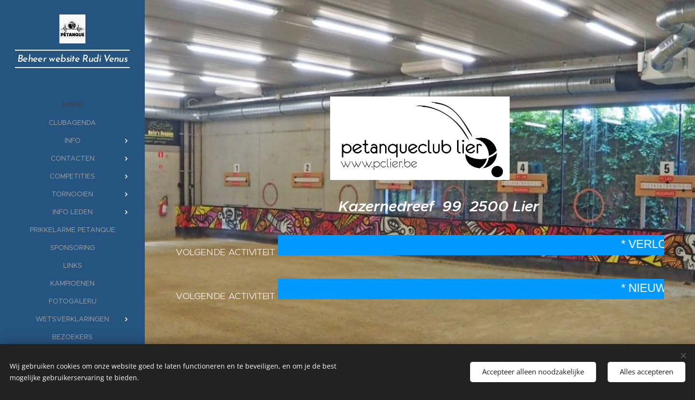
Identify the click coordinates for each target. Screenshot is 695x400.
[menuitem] (72, 104)
